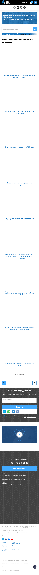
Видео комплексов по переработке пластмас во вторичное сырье (19, 184)
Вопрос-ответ (16, 549)
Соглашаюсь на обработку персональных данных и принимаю (19, 416)
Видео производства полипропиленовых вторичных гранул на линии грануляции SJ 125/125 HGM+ (19, 256)
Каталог (4, 542)
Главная (5, 34)
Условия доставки (4, 549)
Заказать (19, 407)
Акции (14, 553)
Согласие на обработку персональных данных (15, 560)
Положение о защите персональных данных (15, 564)
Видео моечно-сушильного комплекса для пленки (19, 364)
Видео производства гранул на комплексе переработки (19, 112)
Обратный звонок (19, 469)
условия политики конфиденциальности (30, 416)
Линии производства (16, 542)
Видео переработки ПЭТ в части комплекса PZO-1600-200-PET (19, 76)
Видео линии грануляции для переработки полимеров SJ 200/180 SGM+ (19, 328)
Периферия (5, 546)
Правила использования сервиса (12, 567)
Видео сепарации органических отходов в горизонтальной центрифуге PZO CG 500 (19, 293)
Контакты (25, 2)
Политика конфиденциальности (9, 532)
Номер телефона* (7, 399)
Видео (13, 34)
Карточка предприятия (22, 532)
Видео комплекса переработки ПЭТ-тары (19, 147)
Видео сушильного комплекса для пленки (19, 219)
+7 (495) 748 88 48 (31, 394)
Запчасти (14, 546)
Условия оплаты (7, 553)
